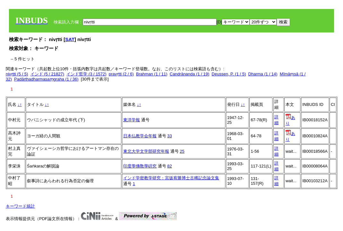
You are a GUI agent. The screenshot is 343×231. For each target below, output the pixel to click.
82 (169, 166)
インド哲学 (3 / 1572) (86, 74)
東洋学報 (131, 119)
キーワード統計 (20, 206)
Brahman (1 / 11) (151, 74)
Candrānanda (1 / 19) (190, 74)
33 (169, 135)
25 (182, 151)
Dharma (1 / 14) (263, 74)
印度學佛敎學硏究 (140, 166)
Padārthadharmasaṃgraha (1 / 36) (46, 79)
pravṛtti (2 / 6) (121, 74)
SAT (69, 39)
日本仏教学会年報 (140, 135)
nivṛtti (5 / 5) (17, 74)
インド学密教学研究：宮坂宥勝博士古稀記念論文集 (171, 177)
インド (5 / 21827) (47, 74)
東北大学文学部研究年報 (146, 151)
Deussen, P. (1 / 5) (229, 74)
